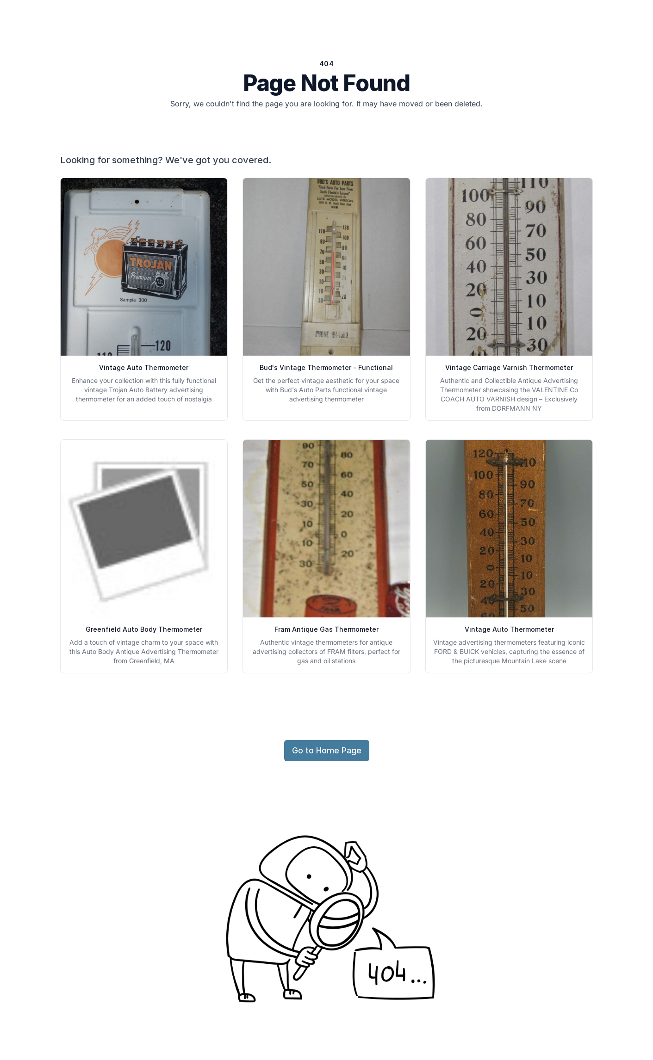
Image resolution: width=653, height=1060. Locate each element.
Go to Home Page (326, 750)
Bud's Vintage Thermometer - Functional (326, 367)
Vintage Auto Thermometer (143, 367)
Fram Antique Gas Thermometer (326, 629)
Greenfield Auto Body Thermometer (144, 629)
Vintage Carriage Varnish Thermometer (509, 367)
